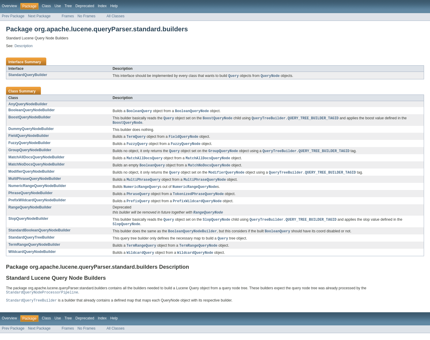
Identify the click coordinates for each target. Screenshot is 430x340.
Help (114, 6)
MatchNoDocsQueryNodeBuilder (36, 167)
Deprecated (85, 6)
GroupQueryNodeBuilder (29, 152)
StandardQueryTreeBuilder (31, 243)
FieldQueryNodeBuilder (28, 137)
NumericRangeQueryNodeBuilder (37, 189)
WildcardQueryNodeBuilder (32, 258)
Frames (68, 16)
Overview (9, 6)
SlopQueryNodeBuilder (28, 223)
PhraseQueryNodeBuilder (30, 196)
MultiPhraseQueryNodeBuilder (34, 182)
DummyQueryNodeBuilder (31, 130)
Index (102, 6)
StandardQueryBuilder (27, 75)
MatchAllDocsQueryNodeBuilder (36, 159)
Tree (68, 6)
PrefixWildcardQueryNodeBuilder (37, 204)
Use (57, 6)
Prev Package (13, 16)
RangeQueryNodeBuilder (30, 211)
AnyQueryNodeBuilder (27, 104)
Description (23, 46)
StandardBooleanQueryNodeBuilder (39, 235)
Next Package (39, 16)
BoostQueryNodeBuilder (29, 118)
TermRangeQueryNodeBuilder (34, 250)
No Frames (87, 16)
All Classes (116, 16)
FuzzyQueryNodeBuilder (29, 144)
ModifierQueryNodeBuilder (31, 174)
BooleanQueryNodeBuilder (31, 110)
